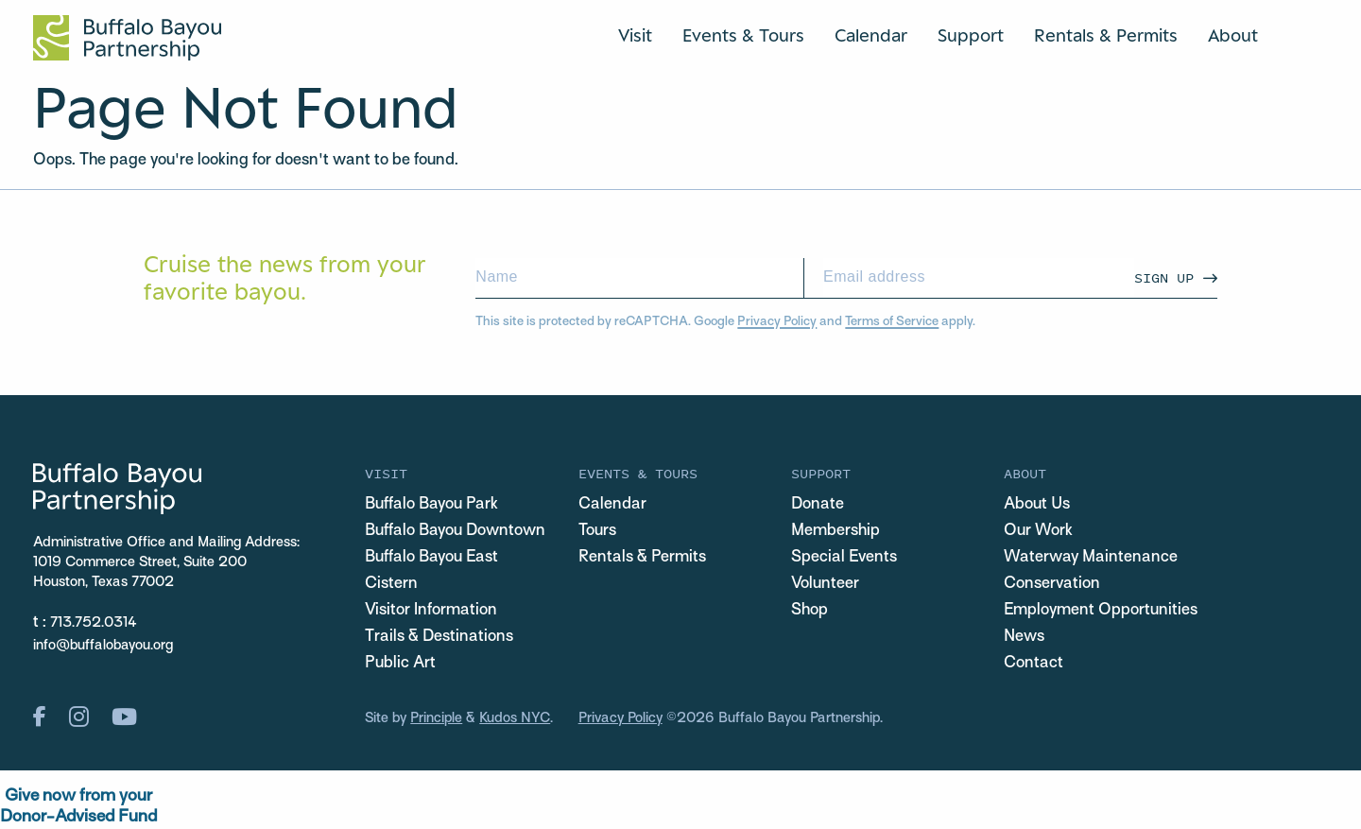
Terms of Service (892, 322)
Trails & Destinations (439, 637)
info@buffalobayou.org (103, 645)
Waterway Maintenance (1091, 557)
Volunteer (825, 584)
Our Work (1038, 531)
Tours (597, 531)
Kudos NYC (514, 718)
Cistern (391, 584)
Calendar (871, 35)
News (1024, 637)
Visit (635, 35)
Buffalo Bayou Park (431, 504)
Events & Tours (743, 35)
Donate (817, 504)
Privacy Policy (777, 322)
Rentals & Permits (1106, 35)
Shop (809, 610)
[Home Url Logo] (127, 37)
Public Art (400, 663)
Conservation (1052, 584)
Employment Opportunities (1100, 610)
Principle (436, 718)
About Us (1037, 504)
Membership (835, 531)
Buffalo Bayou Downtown (455, 531)
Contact (1033, 663)
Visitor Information (431, 610)
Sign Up (1164, 277)
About (1233, 35)
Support (971, 35)
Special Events (844, 557)
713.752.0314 (93, 623)
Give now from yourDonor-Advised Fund (78, 806)
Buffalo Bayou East (431, 557)
